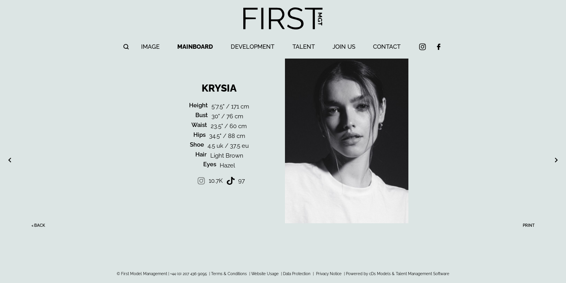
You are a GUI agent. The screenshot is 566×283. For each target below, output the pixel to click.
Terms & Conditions (229, 274)
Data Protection (297, 274)
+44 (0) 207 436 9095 (188, 274)
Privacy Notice (329, 274)
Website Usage (265, 274)
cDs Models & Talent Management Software (409, 274)
